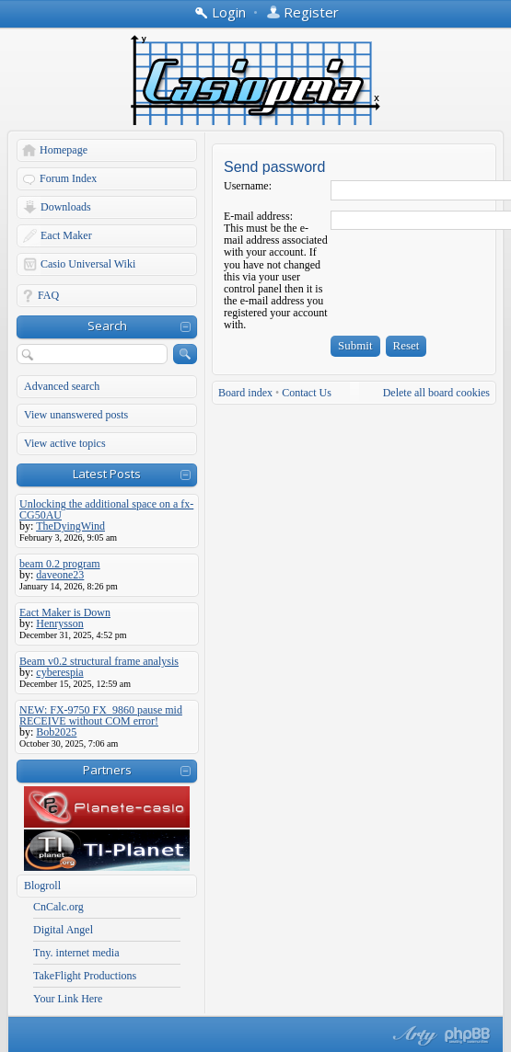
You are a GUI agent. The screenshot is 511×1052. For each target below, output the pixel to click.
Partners (107, 769)
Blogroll (42, 885)
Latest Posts (107, 473)
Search (107, 325)
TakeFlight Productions (84, 975)
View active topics (65, 443)
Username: (248, 185)
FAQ (48, 295)
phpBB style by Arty (412, 1035)
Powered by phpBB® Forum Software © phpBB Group (467, 1035)
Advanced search (61, 386)
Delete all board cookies (436, 392)
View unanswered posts (76, 414)
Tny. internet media (76, 952)
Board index (245, 392)
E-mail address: (258, 216)
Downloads (66, 206)
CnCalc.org (58, 906)
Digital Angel (63, 929)
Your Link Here (67, 998)
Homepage (63, 149)
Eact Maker (66, 235)
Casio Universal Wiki (88, 263)
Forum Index (68, 178)
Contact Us (306, 392)
